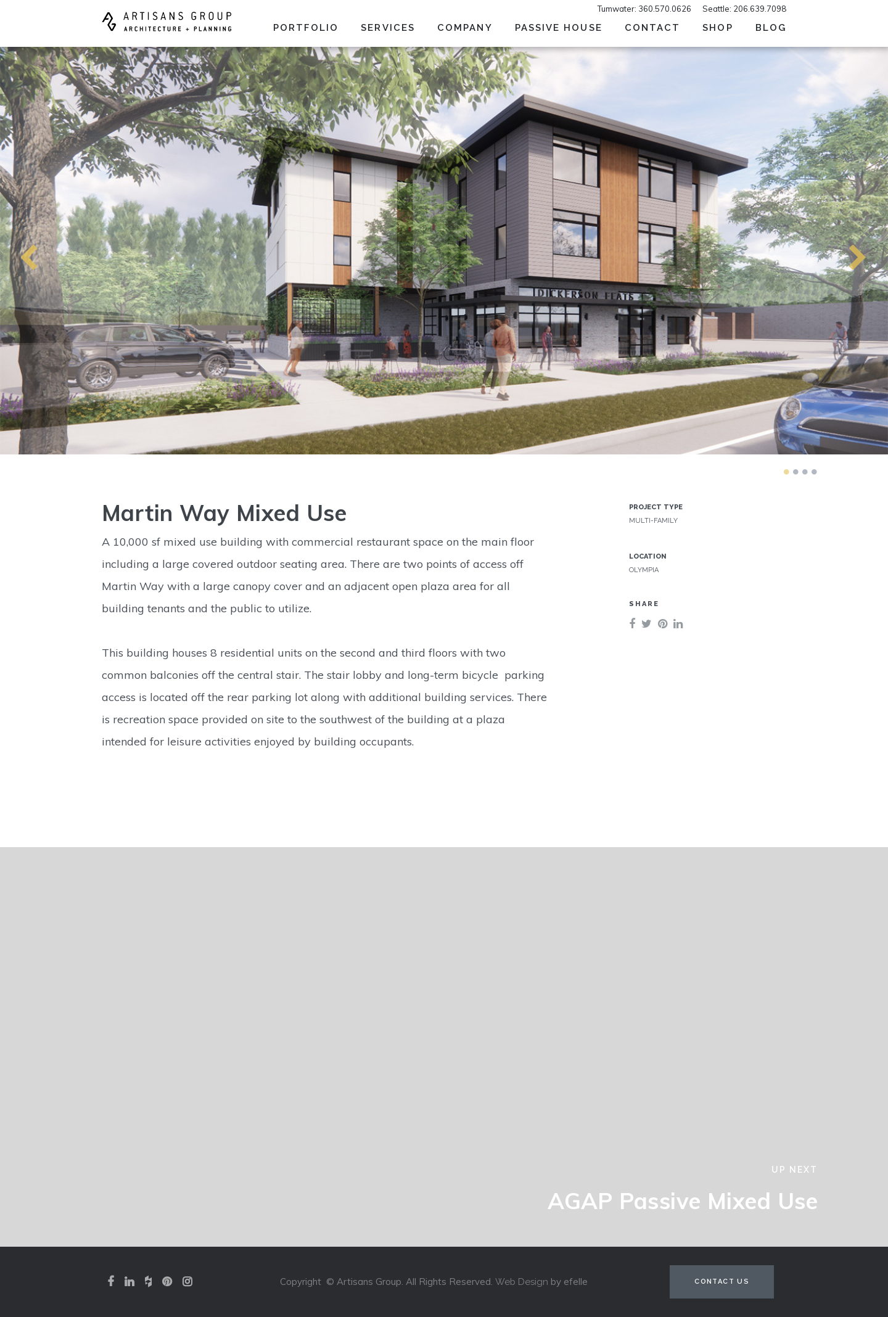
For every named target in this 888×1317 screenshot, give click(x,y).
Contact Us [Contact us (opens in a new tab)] (721, 1282)
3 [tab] (805, 472)
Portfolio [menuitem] (306, 27)
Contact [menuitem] (653, 27)
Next (835, 250)
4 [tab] (814, 472)
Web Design (521, 1281)
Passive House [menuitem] (558, 27)
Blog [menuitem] (770, 27)
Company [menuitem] (465, 27)
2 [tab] (795, 472)
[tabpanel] (444, 250)
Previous (6, 250)
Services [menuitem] (388, 27)
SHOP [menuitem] (717, 27)
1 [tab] (786, 472)
